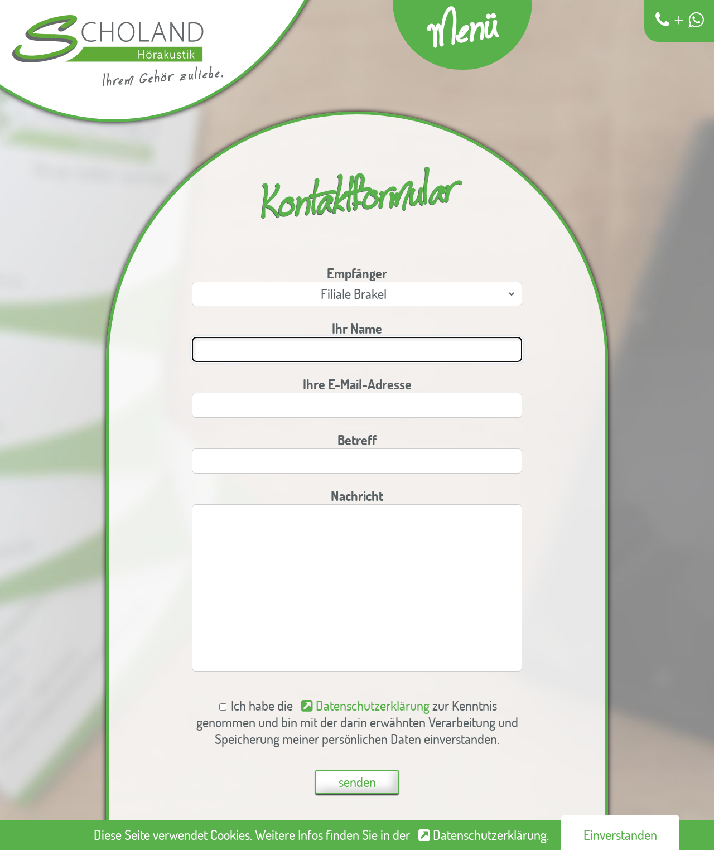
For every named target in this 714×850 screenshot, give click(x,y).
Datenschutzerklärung (373, 705)
